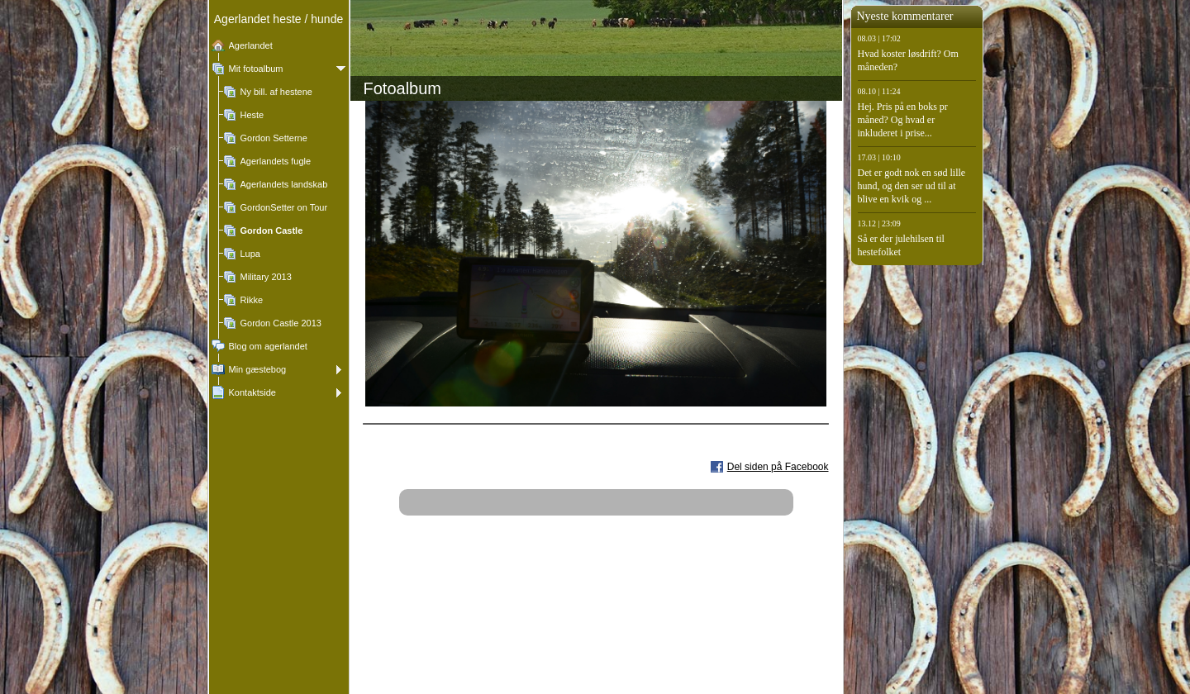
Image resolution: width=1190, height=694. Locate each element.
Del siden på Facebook (778, 467)
